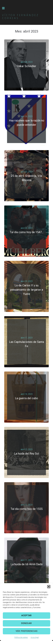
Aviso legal (35, 637)
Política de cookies (21, 637)
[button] (48, 586)
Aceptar (26, 615)
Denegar (26, 623)
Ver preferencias (26, 631)
